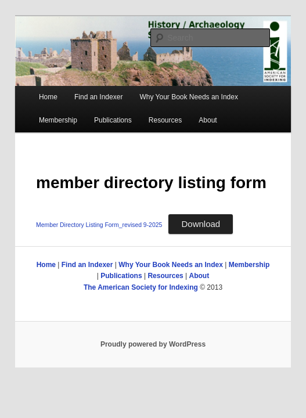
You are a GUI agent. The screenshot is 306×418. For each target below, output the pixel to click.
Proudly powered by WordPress (153, 344)
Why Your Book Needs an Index (188, 97)
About (208, 120)
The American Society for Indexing (141, 287)
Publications (113, 120)
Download (200, 224)
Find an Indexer (98, 97)
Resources (165, 120)
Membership (58, 120)
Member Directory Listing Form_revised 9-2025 (99, 225)
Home (48, 97)
